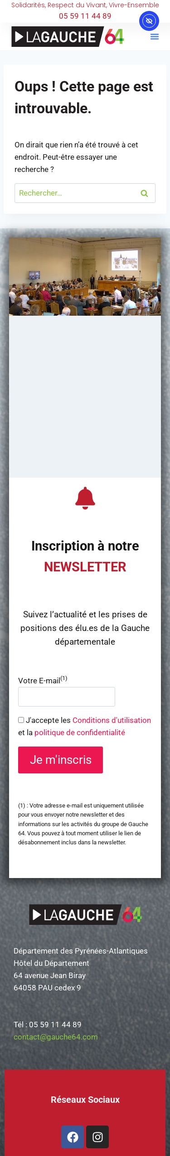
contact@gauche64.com (56, 1036)
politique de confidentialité (79, 732)
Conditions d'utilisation (112, 720)
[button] (154, 36)
